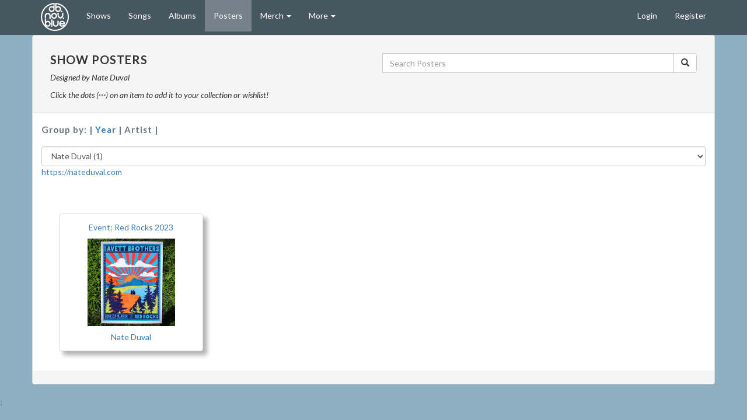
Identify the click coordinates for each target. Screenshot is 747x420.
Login (647, 15)
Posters (228, 15)
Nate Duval (131, 337)
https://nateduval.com (81, 172)
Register (690, 15)
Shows (98, 15)
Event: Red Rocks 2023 (131, 227)
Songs (139, 15)
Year (106, 129)
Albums (182, 15)
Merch (275, 15)
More (322, 15)
